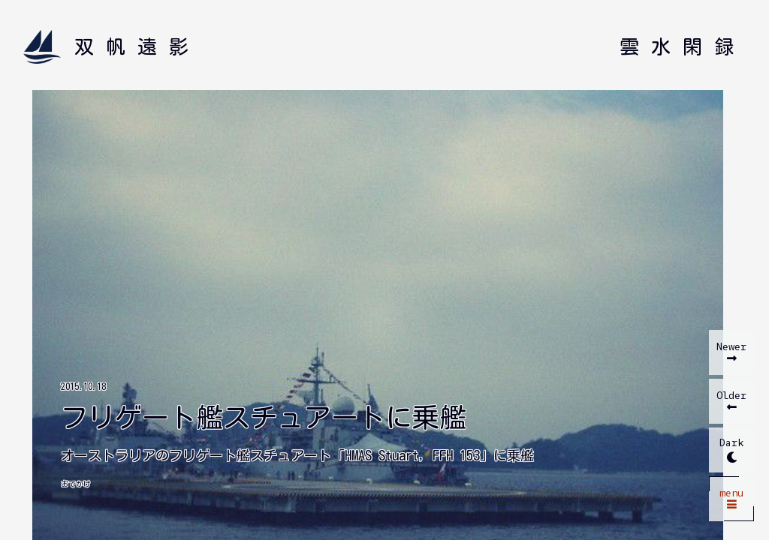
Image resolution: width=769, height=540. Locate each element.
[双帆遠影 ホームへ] (112, 47)
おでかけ (76, 484)
